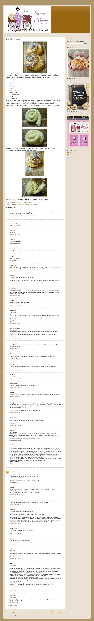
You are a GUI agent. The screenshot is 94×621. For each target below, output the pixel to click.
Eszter (11, 230)
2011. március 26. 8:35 (14, 494)
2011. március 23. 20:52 (15, 396)
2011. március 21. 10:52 (15, 295)
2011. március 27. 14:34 (15, 544)
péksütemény (34, 204)
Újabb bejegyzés (11, 612)
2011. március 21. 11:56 (15, 305)
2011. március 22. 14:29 (15, 359)
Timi (10, 430)
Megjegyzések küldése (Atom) (19, 615)
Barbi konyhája (13, 328)
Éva (10, 256)
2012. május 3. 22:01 (14, 590)
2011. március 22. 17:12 (15, 378)
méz (21, 204)
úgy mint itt (14, 107)
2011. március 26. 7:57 (14, 482)
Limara (11, 275)
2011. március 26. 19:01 (15, 504)
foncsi (11, 239)
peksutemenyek (26, 204)
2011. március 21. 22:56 (15, 338)
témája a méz (15, 199)
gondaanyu (12, 265)
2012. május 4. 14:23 (14, 602)
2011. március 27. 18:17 (15, 558)
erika (10, 364)
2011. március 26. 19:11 (15, 523)
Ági (10, 353)
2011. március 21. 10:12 (15, 270)
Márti (10, 392)
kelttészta (12, 204)
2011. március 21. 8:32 (14, 217)
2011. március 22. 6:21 (14, 348)
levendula (17, 204)
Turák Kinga (12, 247)
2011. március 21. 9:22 (14, 243)
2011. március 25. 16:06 (15, 465)
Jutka (10, 469)
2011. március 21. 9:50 (14, 260)
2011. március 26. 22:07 (15, 533)
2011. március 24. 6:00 (14, 412)
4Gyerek (11, 210)
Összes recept (70, 37)
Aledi (10, 300)
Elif (10, 221)
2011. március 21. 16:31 (15, 323)
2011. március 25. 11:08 (15, 440)
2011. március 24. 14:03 (15, 425)
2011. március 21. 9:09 (14, 234)
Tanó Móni (12, 383)
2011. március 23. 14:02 (15, 387)
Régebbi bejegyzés (57, 612)
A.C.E (10, 401)
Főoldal (34, 612)
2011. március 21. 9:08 (14, 225)
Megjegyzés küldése (12, 605)
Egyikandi (11, 548)
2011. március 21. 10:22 (15, 284)
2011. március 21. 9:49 (14, 252)
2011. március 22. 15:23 (15, 370)
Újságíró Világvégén (14, 288)
